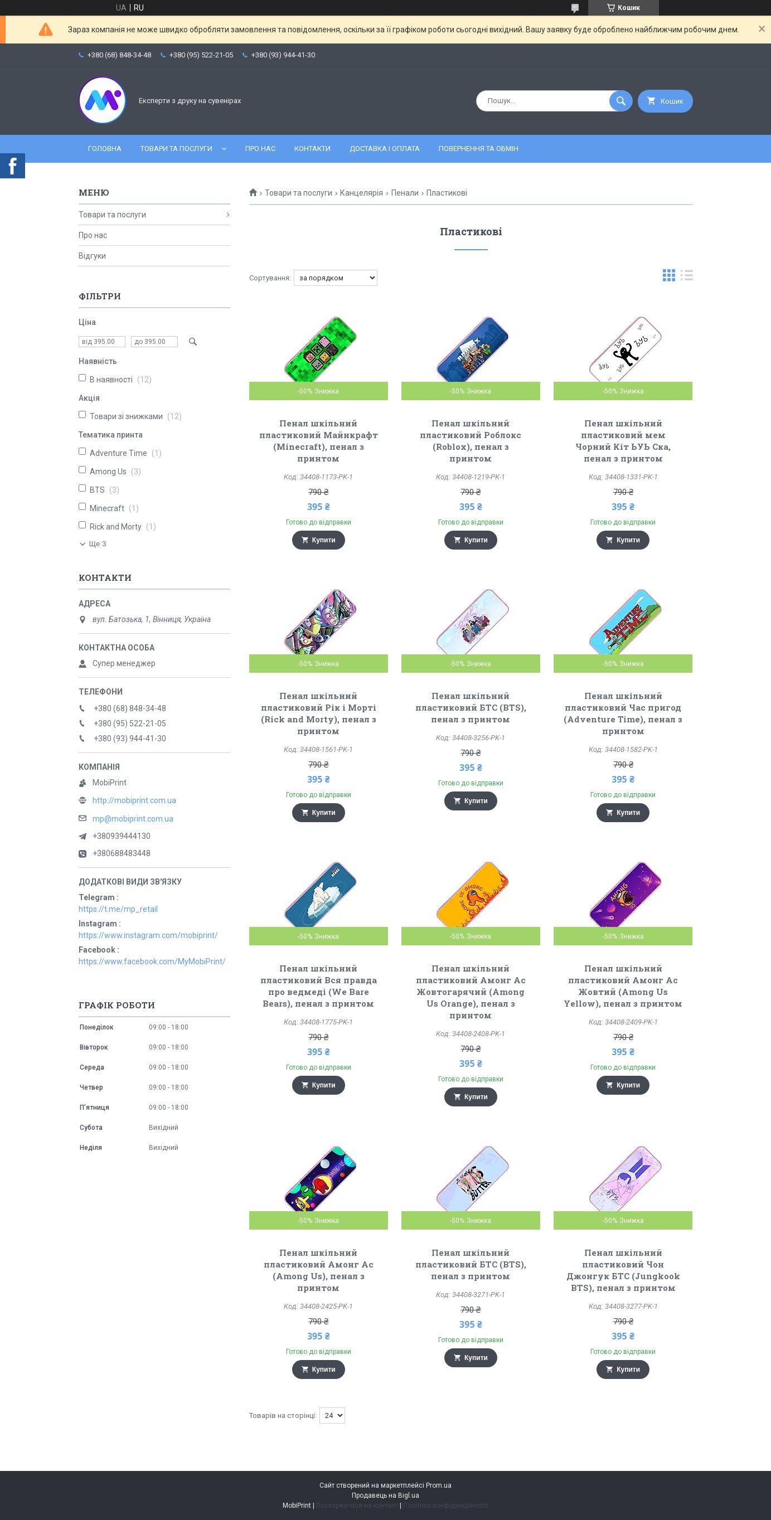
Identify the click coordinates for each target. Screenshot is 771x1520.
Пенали (405, 192)
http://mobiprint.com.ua (134, 800)
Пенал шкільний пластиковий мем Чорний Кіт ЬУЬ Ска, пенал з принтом (623, 440)
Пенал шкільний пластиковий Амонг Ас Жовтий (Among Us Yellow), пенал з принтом (623, 986)
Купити (324, 540)
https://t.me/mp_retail (118, 909)
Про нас (260, 148)
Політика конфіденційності (445, 1505)
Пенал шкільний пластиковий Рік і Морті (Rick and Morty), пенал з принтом (318, 713)
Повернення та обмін (478, 148)
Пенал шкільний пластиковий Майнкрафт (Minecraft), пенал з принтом (318, 440)
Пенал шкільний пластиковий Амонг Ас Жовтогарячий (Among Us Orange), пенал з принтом (471, 992)
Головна (105, 148)
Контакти (312, 148)
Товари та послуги (176, 148)
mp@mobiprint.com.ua (133, 818)
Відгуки (92, 255)
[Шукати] (621, 100)
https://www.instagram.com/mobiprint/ (148, 935)
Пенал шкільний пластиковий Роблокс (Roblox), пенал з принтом (470, 440)
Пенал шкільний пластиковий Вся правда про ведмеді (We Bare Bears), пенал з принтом (318, 986)
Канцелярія (361, 192)
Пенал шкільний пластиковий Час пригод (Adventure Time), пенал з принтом (623, 713)
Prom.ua (439, 1485)
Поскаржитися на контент (357, 1505)
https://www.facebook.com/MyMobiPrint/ (152, 961)
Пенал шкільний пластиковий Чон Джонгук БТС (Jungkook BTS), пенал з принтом (623, 1270)
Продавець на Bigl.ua (385, 1495)
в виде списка (687, 277)
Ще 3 (97, 544)
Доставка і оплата (385, 148)
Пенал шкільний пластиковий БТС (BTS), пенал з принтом (470, 707)
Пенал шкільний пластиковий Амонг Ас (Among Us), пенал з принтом (319, 1270)
